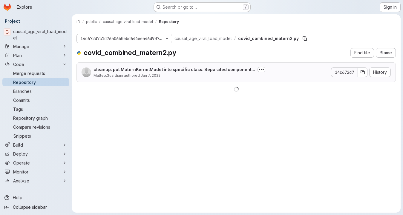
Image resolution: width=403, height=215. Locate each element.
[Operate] (35, 163)
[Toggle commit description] (261, 69)
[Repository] (35, 82)
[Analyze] (35, 180)
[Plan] (35, 55)
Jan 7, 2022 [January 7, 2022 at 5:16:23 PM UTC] (150, 75)
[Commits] (35, 100)
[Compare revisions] (35, 127)
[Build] (35, 145)
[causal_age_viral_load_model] (35, 35)
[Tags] (35, 109)
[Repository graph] (35, 118)
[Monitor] (35, 172)
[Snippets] (35, 136)
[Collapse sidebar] (35, 207)
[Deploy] (35, 154)
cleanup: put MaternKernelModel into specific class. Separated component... (174, 69)
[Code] (35, 64)
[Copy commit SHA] (362, 72)
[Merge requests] (35, 73)
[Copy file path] (304, 38)
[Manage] (35, 46)
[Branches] (35, 91)
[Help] (35, 198)
